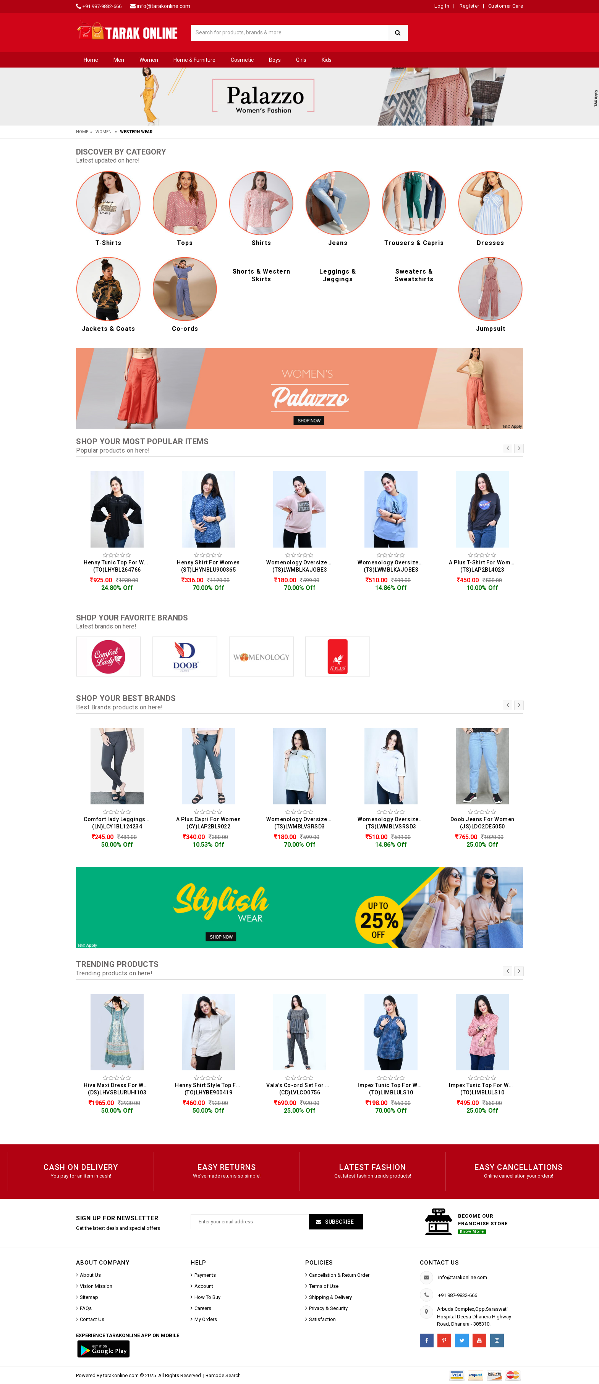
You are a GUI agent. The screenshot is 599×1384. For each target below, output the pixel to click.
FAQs (86, 1308)
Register (468, 6)
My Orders (205, 1319)
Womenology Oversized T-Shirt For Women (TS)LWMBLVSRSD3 (301, 823)
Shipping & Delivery (330, 1297)
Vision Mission (96, 1286)
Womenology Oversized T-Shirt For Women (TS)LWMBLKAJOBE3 (301, 566)
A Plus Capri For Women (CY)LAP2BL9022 (208, 823)
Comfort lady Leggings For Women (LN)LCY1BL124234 (119, 823)
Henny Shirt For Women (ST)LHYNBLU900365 (208, 566)
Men (118, 60)
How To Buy (207, 1297)
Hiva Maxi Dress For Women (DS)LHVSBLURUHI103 (119, 1089)
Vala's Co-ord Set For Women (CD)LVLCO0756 (301, 1089)
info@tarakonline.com (163, 6)
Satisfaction (322, 1319)
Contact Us (92, 1319)
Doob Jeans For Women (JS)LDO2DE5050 (482, 823)
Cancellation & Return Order (339, 1275)
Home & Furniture (194, 60)
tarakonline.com (121, 1375)
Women (148, 60)
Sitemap (89, 1297)
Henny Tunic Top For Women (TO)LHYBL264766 (119, 566)
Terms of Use (323, 1286)
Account (203, 1286)
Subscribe (339, 1222)
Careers (202, 1308)
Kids (327, 60)
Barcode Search (223, 1375)
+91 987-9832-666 (102, 6)
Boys (275, 60)
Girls (301, 60)
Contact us (439, 1262)
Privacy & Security (328, 1308)
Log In (441, 6)
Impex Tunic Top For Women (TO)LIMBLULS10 (393, 1089)
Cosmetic (242, 60)
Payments (205, 1275)
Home (91, 60)
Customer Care (505, 6)
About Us (90, 1275)
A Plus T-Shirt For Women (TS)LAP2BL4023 (483, 566)
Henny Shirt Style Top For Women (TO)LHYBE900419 (210, 1089)
